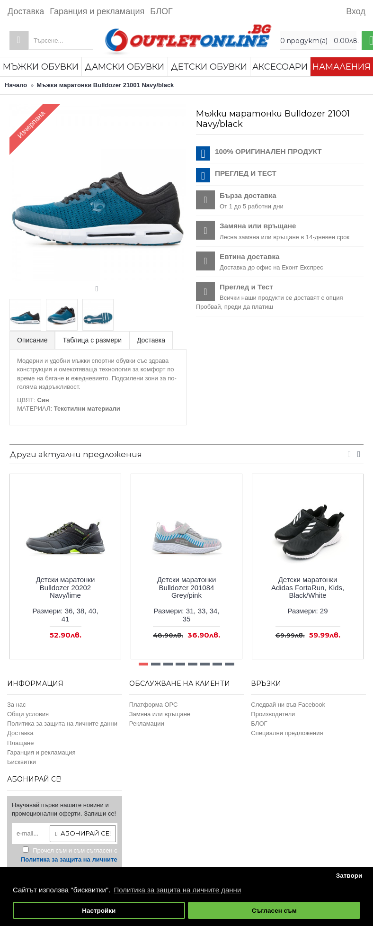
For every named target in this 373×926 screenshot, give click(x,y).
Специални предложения (287, 733)
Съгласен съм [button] (274, 910)
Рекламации (146, 723)
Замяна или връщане (159, 714)
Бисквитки (21, 761)
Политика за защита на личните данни (62, 723)
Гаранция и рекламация (41, 752)
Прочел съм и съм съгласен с (69, 859)
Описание (32, 340)
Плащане (20, 742)
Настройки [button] (98, 910)
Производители (273, 714)
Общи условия (28, 714)
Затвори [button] (349, 875)
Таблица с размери (92, 340)
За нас (16, 704)
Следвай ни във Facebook (288, 704)
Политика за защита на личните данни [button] (177, 890)
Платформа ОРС (153, 704)
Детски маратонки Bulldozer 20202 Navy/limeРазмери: (65, 599)
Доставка (151, 340)
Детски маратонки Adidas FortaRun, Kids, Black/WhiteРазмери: (307, 595)
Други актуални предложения (75, 454)
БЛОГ (259, 723)
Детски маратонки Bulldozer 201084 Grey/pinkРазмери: (186, 599)
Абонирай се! (83, 833)
